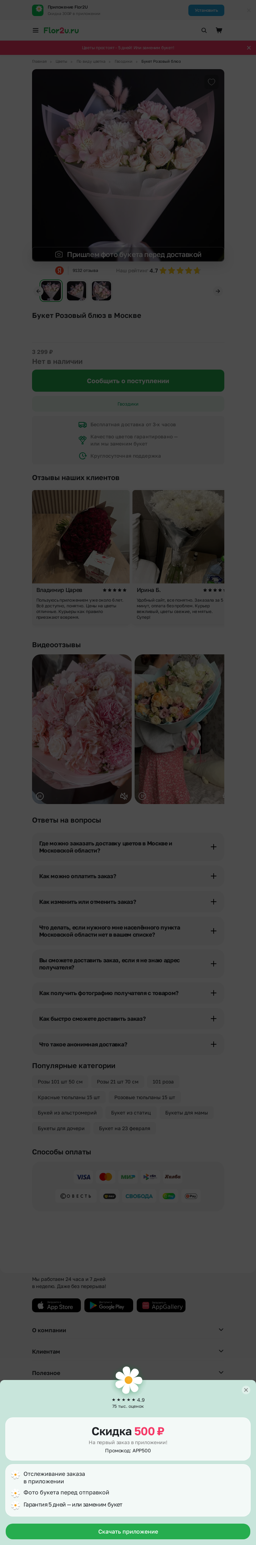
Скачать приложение (128, 1531)
